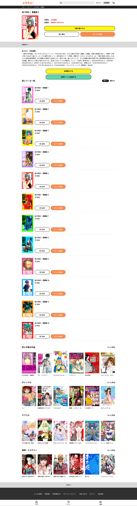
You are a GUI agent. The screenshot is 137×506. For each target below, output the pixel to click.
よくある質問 (38, 494)
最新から (112, 81)
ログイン (98, 3)
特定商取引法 (57, 494)
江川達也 (54, 20)
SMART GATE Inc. (57, 22)
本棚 (100, 504)
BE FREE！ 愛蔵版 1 (41, 88)
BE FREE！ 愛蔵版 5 (42, 173)
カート (68, 504)
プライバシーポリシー (69, 494)
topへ (68, 485)
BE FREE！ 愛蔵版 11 (42, 302)
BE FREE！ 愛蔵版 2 (42, 109)
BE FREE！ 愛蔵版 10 (42, 280)
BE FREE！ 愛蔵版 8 (42, 238)
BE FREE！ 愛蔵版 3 (42, 131)
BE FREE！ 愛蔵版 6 (42, 195)
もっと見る (111, 347)
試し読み (62, 34)
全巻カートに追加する (68, 77)
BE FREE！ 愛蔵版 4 (42, 152)
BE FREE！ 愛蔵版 (39, 7)
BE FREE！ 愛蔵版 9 (42, 259)
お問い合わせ (83, 494)
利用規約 (47, 494)
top (23, 7)
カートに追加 (97, 34)
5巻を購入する (80, 28)
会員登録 (106, 3)
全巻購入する (68, 71)
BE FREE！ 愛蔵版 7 (42, 216)
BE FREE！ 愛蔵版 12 (42, 323)
